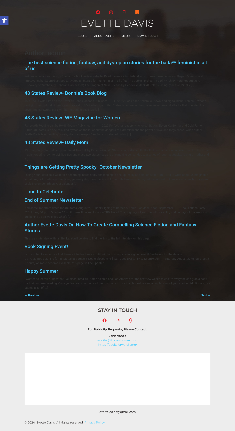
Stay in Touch (147, 36)
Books (82, 36)
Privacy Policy (94, 422)
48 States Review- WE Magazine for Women (72, 118)
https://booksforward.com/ (117, 344)
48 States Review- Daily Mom (56, 142)
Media (126, 36)
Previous (31, 295)
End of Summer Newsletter (53, 200)
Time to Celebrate (43, 191)
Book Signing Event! (46, 246)
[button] (4, 20)
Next (206, 295)
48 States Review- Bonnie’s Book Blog (65, 93)
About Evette (104, 36)
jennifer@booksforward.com (117, 340)
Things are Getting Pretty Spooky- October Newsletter (83, 167)
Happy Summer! (42, 271)
